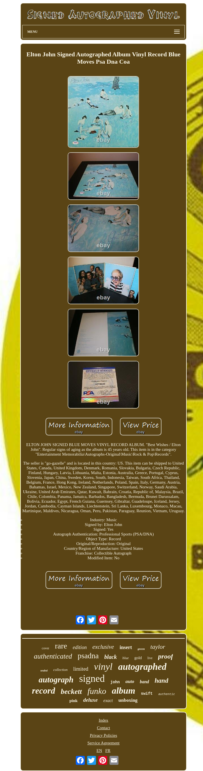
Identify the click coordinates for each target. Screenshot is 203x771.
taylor (157, 646)
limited (80, 669)
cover (45, 648)
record (43, 691)
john (115, 682)
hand (161, 680)
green (141, 648)
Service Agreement (103, 743)
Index (103, 720)
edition (80, 647)
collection (60, 670)
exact (108, 700)
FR (107, 750)
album (123, 690)
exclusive (103, 646)
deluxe (90, 700)
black (110, 657)
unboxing (128, 700)
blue (125, 658)
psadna (88, 656)
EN (99, 750)
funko (97, 691)
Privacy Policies (103, 735)
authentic (166, 694)
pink (73, 700)
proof (165, 656)
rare (61, 645)
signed (92, 678)
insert (126, 647)
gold (138, 657)
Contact (103, 728)
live (149, 658)
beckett (71, 691)
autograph (56, 679)
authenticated (53, 656)
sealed (44, 670)
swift (147, 693)
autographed (142, 667)
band (144, 681)
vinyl (103, 666)
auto (130, 681)
